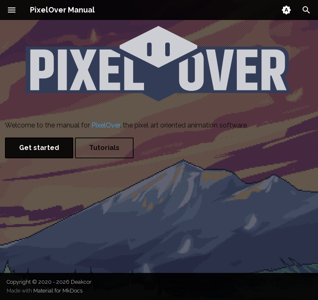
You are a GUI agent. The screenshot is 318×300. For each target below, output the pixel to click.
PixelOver (106, 125)
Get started (39, 148)
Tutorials (104, 148)
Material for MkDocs (57, 291)
